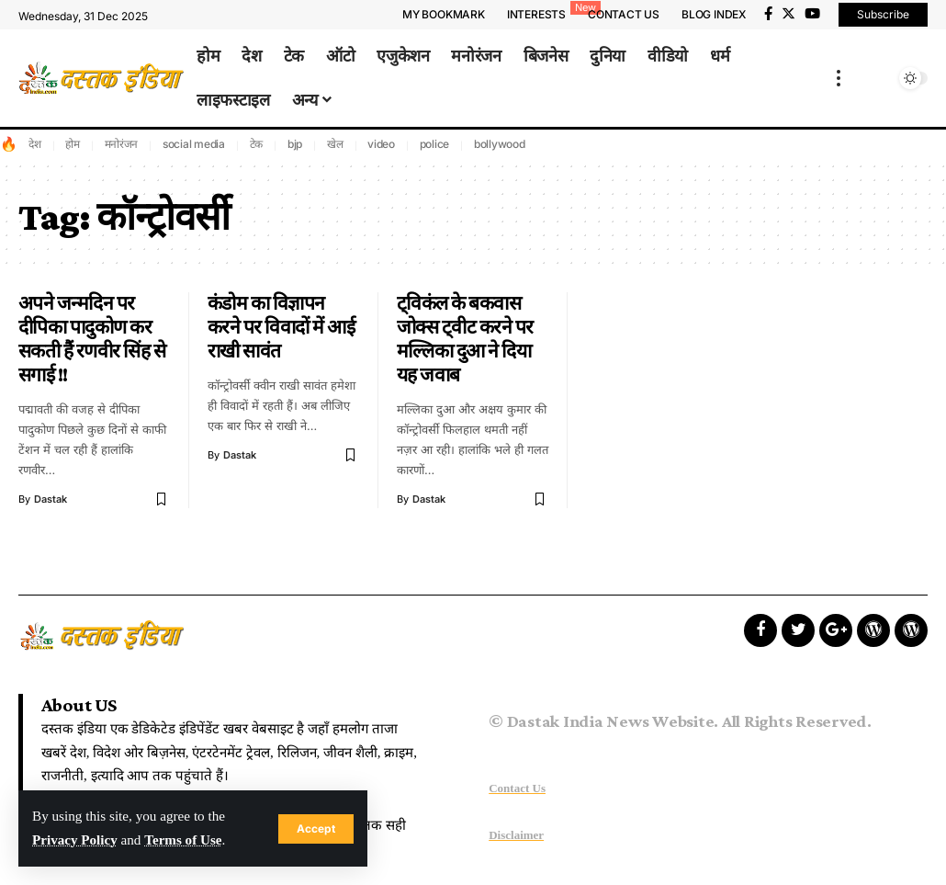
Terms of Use (184, 840)
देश (34, 144)
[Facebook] (768, 14)
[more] (838, 78)
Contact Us (517, 788)
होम (72, 144)
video (381, 144)
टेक (257, 144)
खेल (335, 144)
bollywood (499, 144)
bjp (294, 144)
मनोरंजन (122, 144)
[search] (880, 78)
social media (194, 144)
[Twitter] (788, 14)
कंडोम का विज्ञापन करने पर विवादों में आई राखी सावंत (281, 327)
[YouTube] (812, 14)
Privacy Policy (75, 840)
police (435, 144)
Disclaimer (516, 835)
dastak (50, 499)
